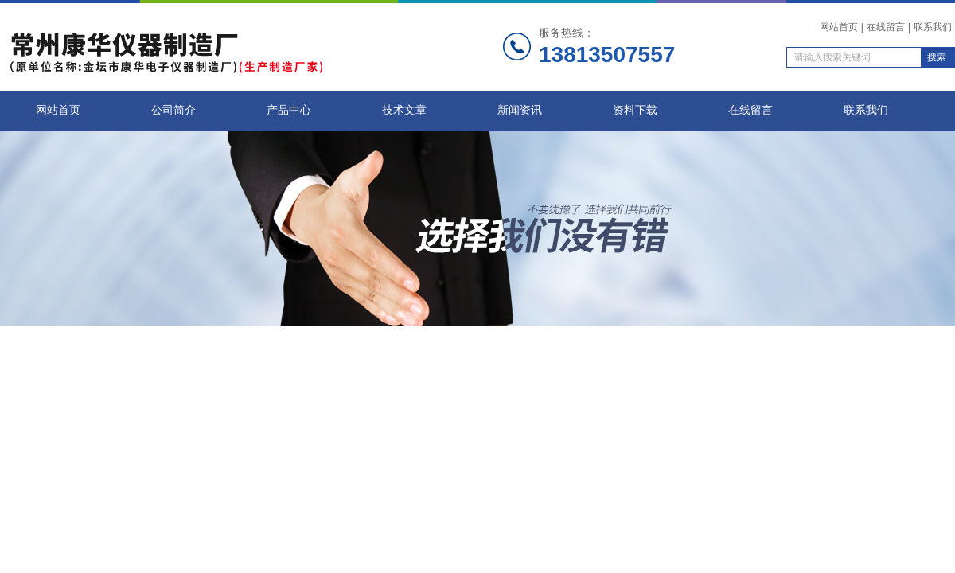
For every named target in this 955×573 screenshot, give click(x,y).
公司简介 (173, 110)
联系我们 (933, 27)
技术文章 (404, 110)
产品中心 (289, 110)
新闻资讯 (519, 110)
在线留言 (886, 27)
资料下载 (635, 110)
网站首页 (839, 27)
